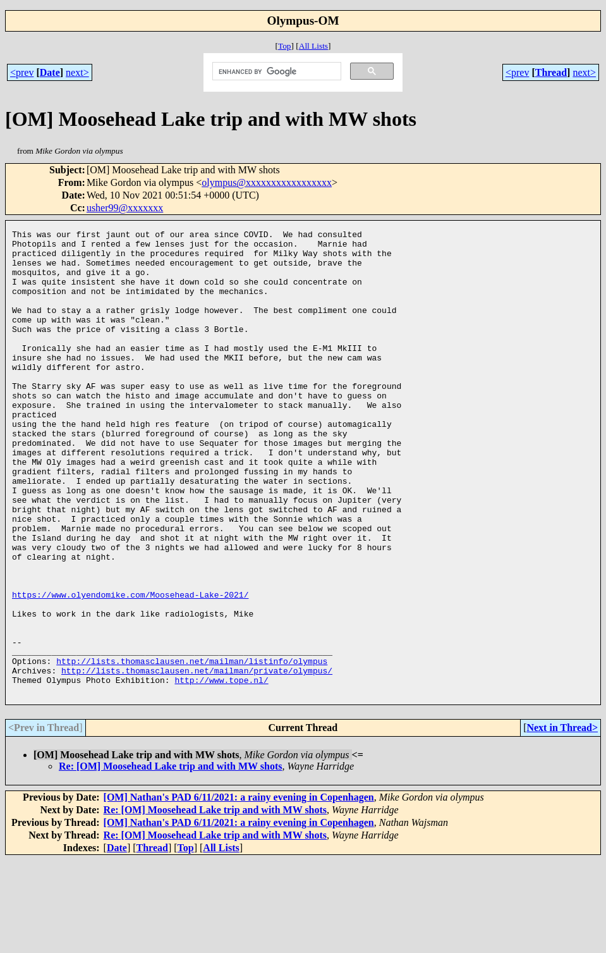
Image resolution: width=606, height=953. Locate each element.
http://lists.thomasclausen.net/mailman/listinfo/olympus (191, 748)
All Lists (313, 46)
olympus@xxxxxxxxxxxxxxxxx (267, 182)
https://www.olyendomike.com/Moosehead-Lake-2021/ (130, 668)
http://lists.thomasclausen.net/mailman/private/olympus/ (196, 759)
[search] (276, 71)
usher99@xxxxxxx (125, 207)
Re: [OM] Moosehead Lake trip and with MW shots (170, 859)
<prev (21, 72)
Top (284, 46)
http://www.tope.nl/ (221, 771)
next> (77, 72)
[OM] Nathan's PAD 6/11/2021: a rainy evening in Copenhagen (239, 890)
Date (50, 72)
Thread (551, 72)
